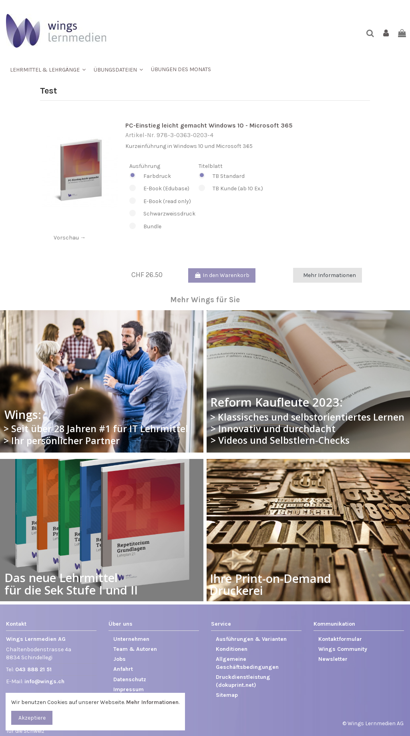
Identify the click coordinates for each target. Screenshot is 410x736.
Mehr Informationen (329, 275)
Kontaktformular (340, 639)
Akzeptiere (32, 717)
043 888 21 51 (33, 669)
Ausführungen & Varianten (251, 639)
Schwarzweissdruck (162, 214)
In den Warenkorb (221, 275)
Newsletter (333, 659)
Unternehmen (131, 639)
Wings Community (342, 649)
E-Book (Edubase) (162, 189)
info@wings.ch (44, 681)
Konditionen (231, 649)
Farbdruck (162, 176)
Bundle (162, 227)
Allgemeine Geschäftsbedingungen (247, 663)
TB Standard (231, 176)
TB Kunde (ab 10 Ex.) (231, 189)
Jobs (119, 659)
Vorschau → (70, 237)
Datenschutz (129, 679)
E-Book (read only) (162, 201)
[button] (48, 70)
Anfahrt (123, 669)
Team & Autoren (135, 649)
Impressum (128, 689)
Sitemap (227, 695)
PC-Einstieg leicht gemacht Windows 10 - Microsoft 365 (209, 125)
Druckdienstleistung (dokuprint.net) (243, 681)
